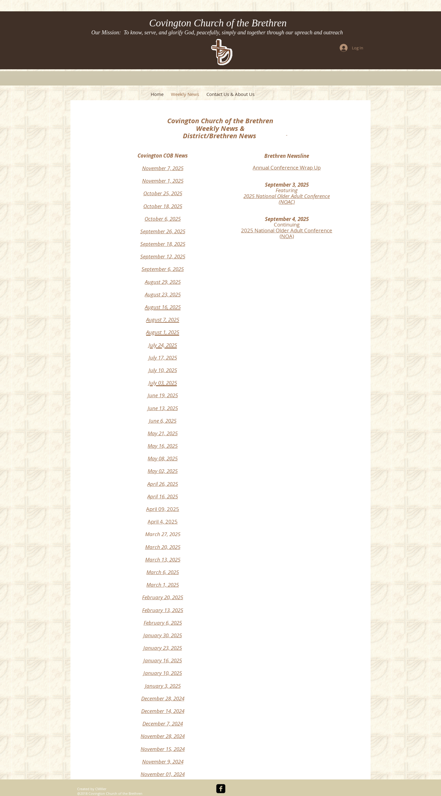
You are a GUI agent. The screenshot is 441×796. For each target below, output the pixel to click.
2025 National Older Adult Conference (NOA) (286, 233)
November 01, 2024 (163, 774)
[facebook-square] (220, 788)
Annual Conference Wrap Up (287, 167)
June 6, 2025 (162, 420)
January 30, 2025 (162, 635)
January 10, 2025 (162, 672)
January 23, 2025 (162, 647)
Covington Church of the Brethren (218, 23)
